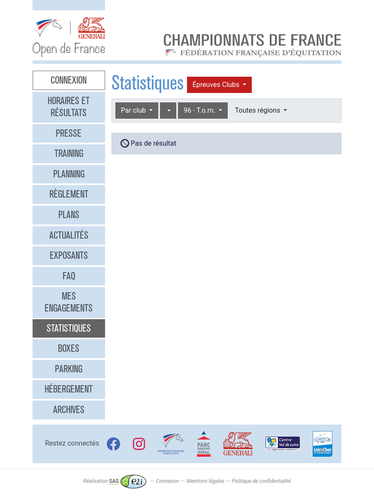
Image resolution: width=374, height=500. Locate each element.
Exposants (69, 255)
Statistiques (69, 328)
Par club (134, 110)
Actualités (68, 235)
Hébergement (69, 389)
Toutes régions (258, 110)
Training (68, 153)
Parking (68, 369)
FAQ (69, 276)
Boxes (68, 348)
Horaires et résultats (69, 107)
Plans (68, 215)
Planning (68, 174)
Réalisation (114, 481)
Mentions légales (205, 481)
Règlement (68, 194)
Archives (68, 410)
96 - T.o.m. (200, 110)
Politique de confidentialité (261, 481)
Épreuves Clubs (217, 85)
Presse (68, 133)
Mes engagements (69, 302)
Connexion (69, 80)
